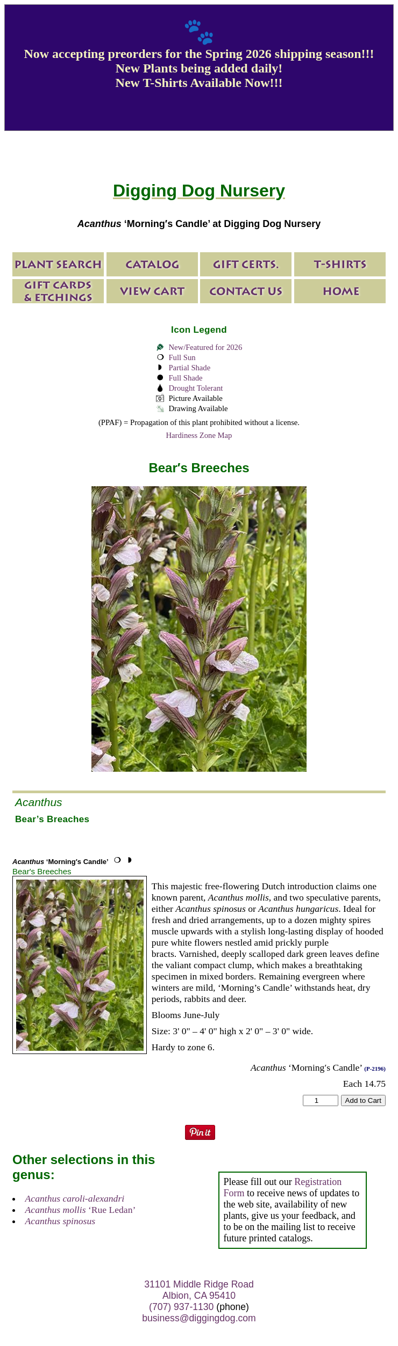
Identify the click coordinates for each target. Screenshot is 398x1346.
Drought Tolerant (195, 388)
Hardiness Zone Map (199, 435)
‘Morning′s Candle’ (60, 862)
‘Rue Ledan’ (80, 1209)
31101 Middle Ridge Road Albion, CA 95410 (198, 1290)
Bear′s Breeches (42, 871)
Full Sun (181, 357)
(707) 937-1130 (181, 1306)
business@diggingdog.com (199, 1318)
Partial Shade (189, 367)
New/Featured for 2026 (205, 347)
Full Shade (185, 378)
